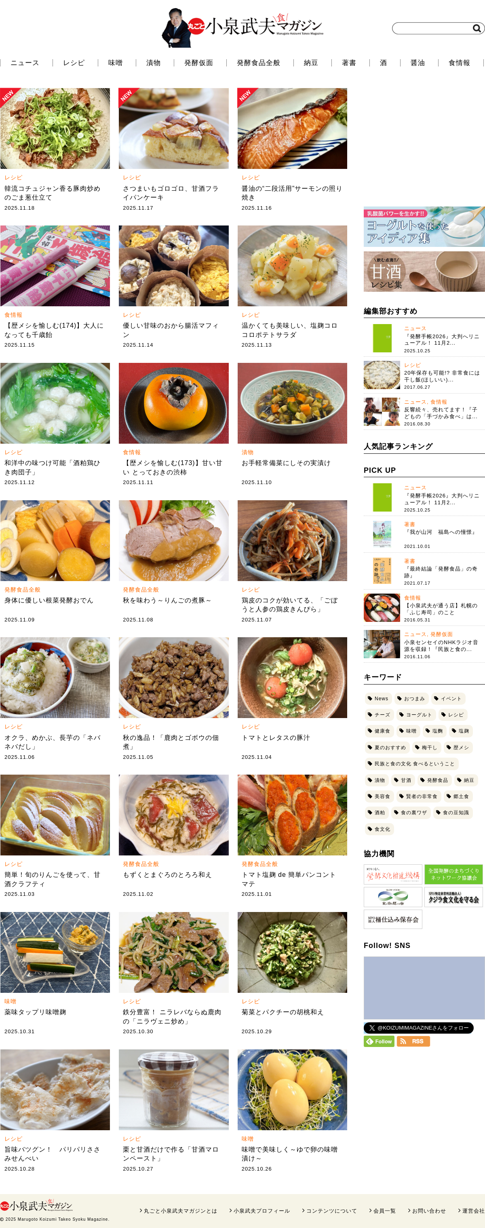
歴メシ (461, 747)
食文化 (382, 829)
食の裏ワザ (414, 812)
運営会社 (473, 1211)
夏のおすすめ (390, 747)
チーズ (382, 715)
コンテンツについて (331, 1211)
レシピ (74, 63)
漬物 (153, 63)
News (381, 698)
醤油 (418, 63)
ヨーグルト (419, 715)
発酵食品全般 (258, 63)
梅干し (430, 747)
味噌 (115, 63)
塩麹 (464, 731)
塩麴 (437, 731)
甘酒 (406, 780)
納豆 (311, 63)
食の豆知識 (456, 812)
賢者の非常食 (422, 796)
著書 (349, 63)
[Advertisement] (424, 147)
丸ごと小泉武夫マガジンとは (180, 1211)
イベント (451, 698)
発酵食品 (437, 780)
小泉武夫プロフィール (262, 1211)
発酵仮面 (198, 63)
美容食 (382, 796)
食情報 (459, 63)
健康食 (382, 731)
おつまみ (414, 698)
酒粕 (380, 812)
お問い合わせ (429, 1211)
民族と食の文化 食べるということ (415, 764)
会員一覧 (384, 1211)
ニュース (25, 63)
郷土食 (461, 796)
